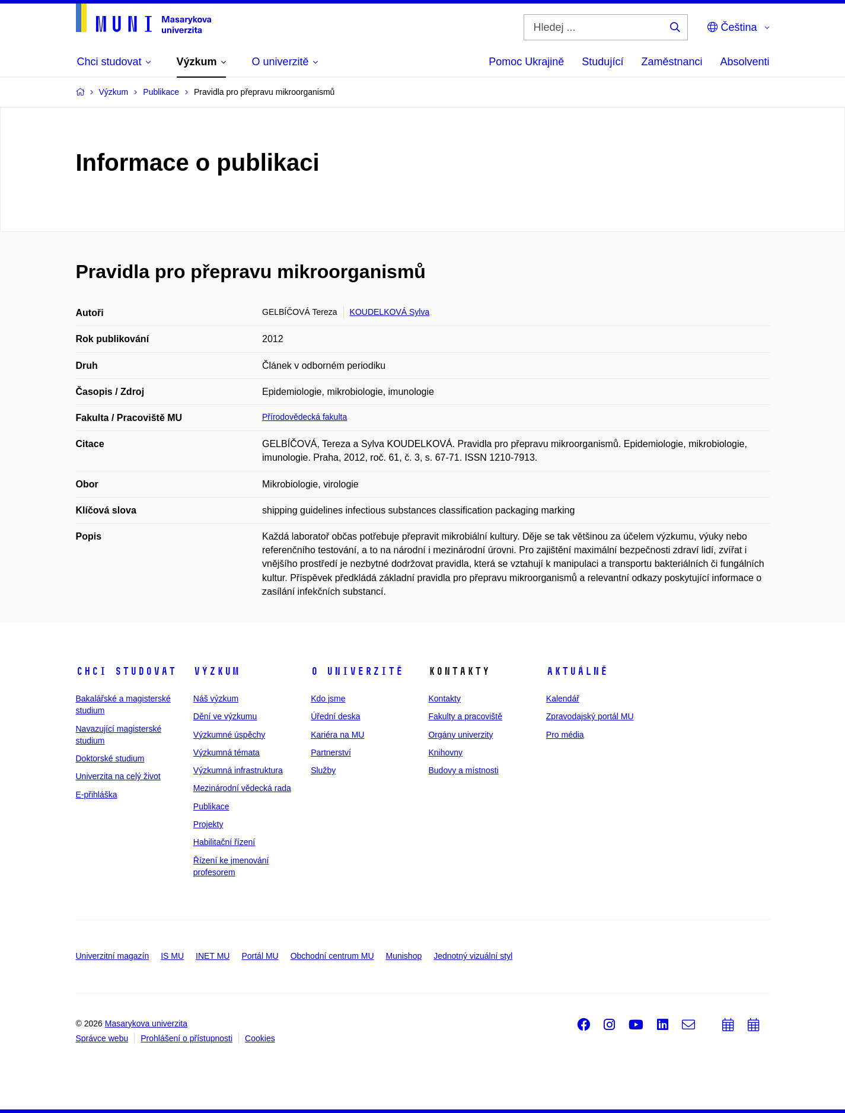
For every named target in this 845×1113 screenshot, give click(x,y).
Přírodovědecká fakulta (304, 417)
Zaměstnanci (671, 62)
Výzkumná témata (226, 752)
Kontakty (444, 698)
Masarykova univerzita (146, 1023)
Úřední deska (335, 716)
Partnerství (331, 752)
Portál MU (259, 956)
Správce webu (102, 1038)
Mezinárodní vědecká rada (242, 788)
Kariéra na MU (337, 734)
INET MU (212, 956)
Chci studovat (126, 671)
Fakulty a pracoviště (465, 716)
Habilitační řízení (224, 842)
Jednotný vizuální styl (472, 956)
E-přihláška (96, 794)
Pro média (565, 734)
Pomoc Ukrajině (526, 62)
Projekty (208, 824)
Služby (323, 770)
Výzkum (216, 671)
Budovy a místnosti (463, 770)
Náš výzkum (215, 698)
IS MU (172, 956)
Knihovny (445, 752)
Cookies (260, 1038)
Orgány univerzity (460, 734)
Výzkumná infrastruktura (238, 770)
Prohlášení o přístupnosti (186, 1038)
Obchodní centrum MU (332, 956)
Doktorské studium (110, 758)
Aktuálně (577, 671)
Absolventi (744, 62)
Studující (602, 62)
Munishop (404, 956)
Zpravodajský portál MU (590, 716)
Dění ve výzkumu (225, 716)
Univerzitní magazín (112, 956)
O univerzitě (357, 671)
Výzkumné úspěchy (229, 734)
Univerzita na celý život (118, 776)
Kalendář (562, 698)
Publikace (211, 806)
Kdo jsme (328, 698)
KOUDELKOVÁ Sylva (390, 312)
